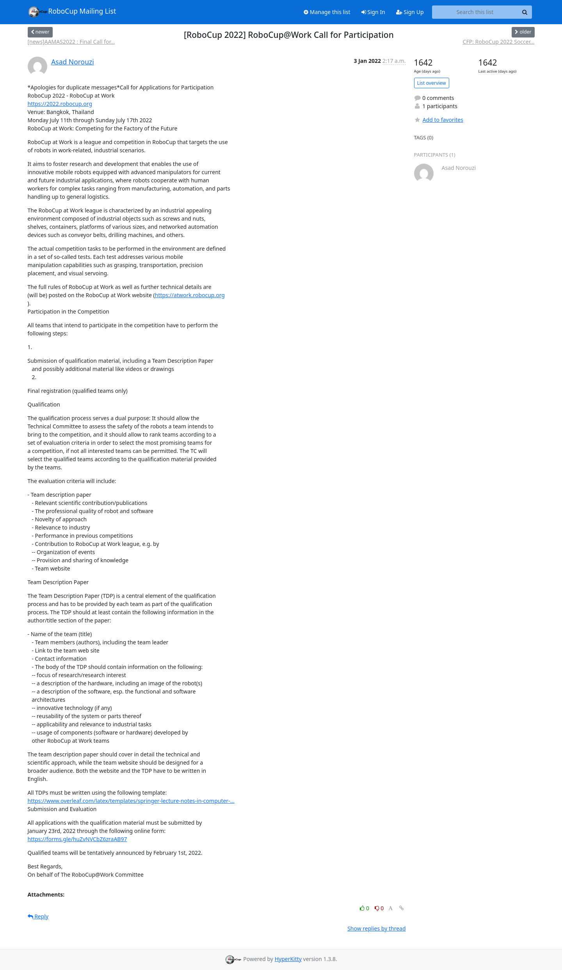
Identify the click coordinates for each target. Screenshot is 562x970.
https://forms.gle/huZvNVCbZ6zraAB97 (77, 839)
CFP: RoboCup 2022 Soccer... (499, 41)
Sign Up (410, 12)
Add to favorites (438, 119)
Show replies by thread (376, 928)
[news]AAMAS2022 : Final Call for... (71, 41)
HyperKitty (288, 959)
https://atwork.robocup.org (190, 295)
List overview (431, 83)
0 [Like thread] (365, 908)
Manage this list (327, 12)
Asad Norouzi (72, 61)
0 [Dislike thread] (379, 908)
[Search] (525, 12)
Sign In (373, 12)
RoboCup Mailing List (72, 12)
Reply (38, 916)
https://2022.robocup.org (60, 103)
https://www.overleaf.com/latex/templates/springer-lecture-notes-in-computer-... (131, 800)
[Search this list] (475, 12)
